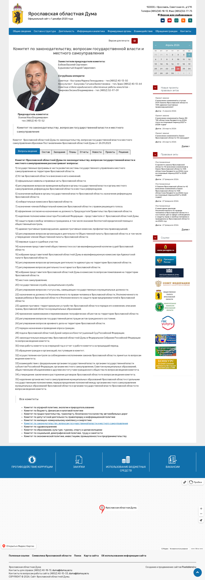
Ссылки (165, 237)
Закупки (79, 466)
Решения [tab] (126, 152)
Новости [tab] (98, 152)
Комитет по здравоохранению (40, 426)
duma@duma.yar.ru (62, 570)
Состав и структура (45, 31)
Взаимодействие (143, 31)
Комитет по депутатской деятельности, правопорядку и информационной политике (69, 417)
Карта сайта (91, 555)
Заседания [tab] (60, 152)
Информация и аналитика (91, 31)
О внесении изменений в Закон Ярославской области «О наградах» (172, 137)
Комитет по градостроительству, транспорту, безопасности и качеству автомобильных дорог (76, 414)
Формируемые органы (119, 31)
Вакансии (173, 466)
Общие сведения (22, 31)
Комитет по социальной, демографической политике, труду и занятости (63, 433)
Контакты (185, 31)
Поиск (77, 555)
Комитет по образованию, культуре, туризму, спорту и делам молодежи (63, 430)
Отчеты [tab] (85, 152)
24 (178, 69)
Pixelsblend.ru (189, 567)
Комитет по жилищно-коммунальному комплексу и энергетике (58, 420)
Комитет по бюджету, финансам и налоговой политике (53, 410)
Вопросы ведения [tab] (27, 151)
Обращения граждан (166, 31)
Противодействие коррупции (32, 466)
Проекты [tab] (112, 152)
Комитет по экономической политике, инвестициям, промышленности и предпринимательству (75, 436)
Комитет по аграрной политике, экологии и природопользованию (59, 407)
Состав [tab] (46, 152)
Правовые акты (169, 154)
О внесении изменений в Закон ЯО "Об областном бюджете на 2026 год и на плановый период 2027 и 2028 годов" (171, 121)
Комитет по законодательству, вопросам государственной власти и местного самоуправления (76, 423)
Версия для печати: (120, 40)
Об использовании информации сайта (123, 555)
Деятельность (66, 31)
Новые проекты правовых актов (170, 89)
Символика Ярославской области (51, 555)
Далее (186, 146)
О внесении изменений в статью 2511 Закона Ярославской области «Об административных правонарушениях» (171, 103)
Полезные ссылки (19, 555)
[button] (197, 572)
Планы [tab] (73, 152)
